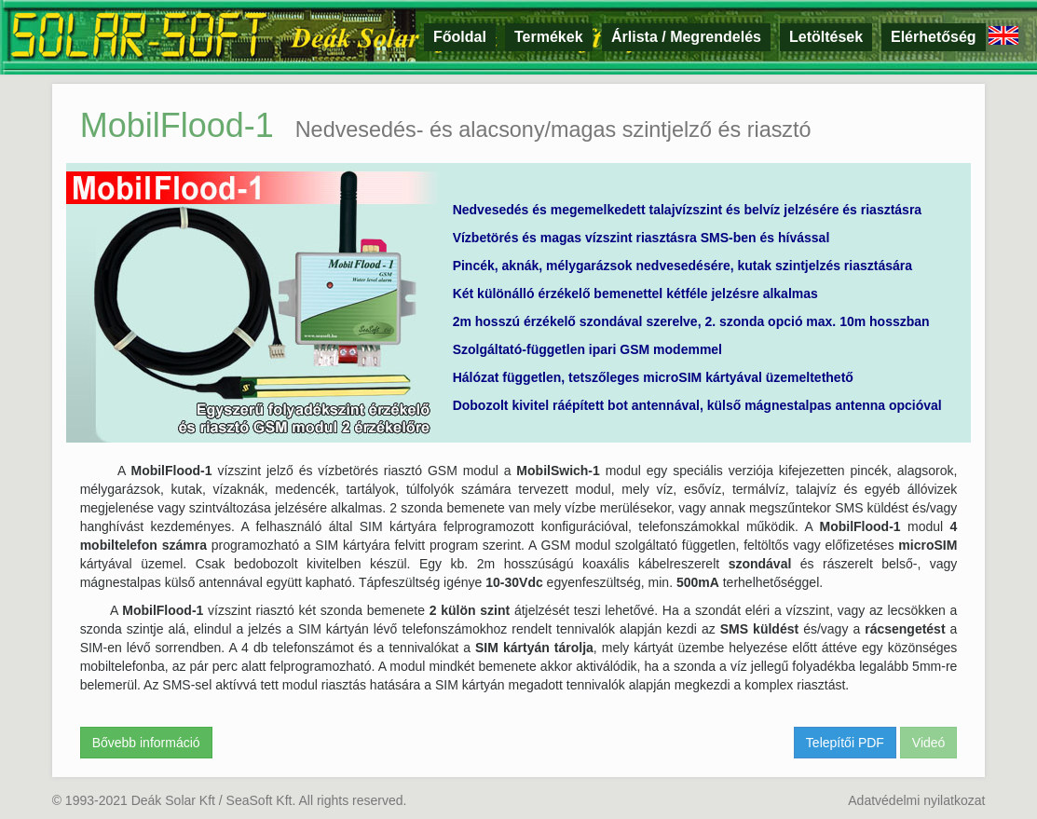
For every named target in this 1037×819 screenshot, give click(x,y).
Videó (929, 742)
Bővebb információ (146, 742)
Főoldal (459, 37)
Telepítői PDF (845, 742)
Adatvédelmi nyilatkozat (916, 800)
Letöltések (826, 37)
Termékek (548, 37)
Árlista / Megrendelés (686, 37)
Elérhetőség (933, 37)
